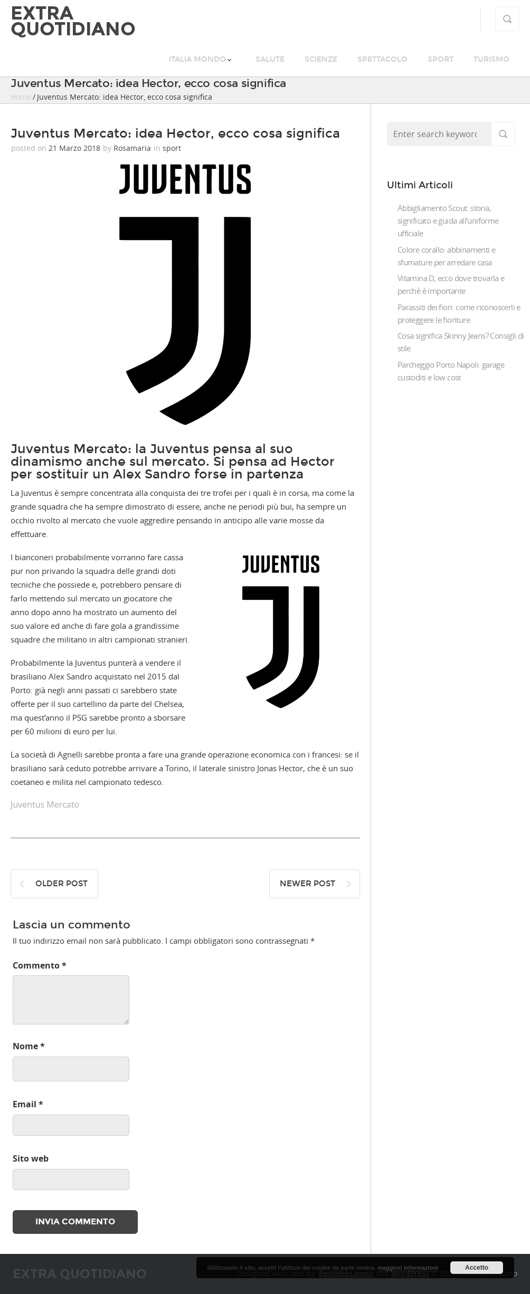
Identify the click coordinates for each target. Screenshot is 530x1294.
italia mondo (197, 59)
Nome (29, 1046)
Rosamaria (132, 148)
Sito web (31, 1158)
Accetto (476, 1267)
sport (440, 59)
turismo (491, 59)
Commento (40, 965)
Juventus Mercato (45, 804)
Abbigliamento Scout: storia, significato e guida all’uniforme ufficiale (448, 220)
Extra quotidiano (73, 21)
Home (21, 97)
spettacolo (382, 59)
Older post (61, 883)
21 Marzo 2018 (74, 148)
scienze (321, 59)
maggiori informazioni (407, 1267)
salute (270, 59)
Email (28, 1104)
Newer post (307, 883)
